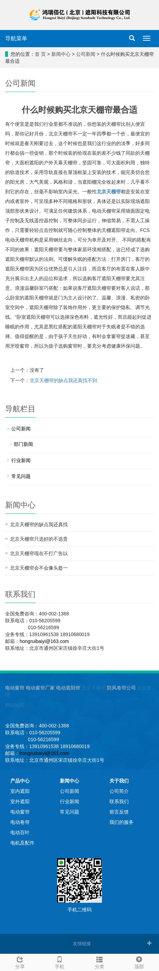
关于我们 (119, 781)
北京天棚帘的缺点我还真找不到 (63, 380)
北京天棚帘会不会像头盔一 (39, 568)
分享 (20, 961)
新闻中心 (61, 54)
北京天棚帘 (93, 688)
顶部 (139, 961)
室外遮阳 (20, 801)
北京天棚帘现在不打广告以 (39, 553)
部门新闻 (23, 444)
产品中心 (20, 781)
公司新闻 (85, 54)
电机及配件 (22, 843)
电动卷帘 (20, 822)
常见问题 (21, 476)
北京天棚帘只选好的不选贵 (39, 539)
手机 (60, 961)
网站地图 (14, 705)
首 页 (40, 54)
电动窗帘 (20, 812)
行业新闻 (21, 460)
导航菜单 (16, 38)
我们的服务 (121, 822)
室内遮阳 (20, 791)
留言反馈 (119, 812)
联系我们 (119, 801)
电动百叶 (20, 832)
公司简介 (119, 791)
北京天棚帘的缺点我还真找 (39, 524)
